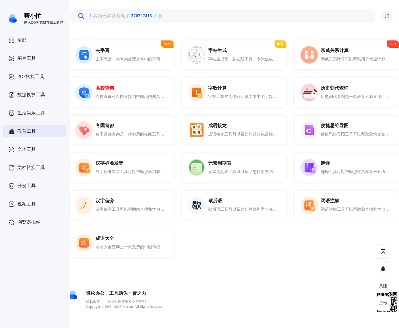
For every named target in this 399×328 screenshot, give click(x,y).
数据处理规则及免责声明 (127, 302)
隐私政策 (93, 302)
